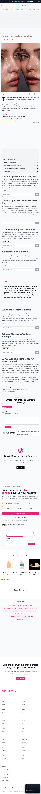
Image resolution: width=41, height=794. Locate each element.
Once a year (13, 118)
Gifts (34, 9)
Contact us (4, 757)
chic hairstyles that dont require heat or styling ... (20, 607)
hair (3, 31)
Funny (23, 708)
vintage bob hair (27, 596)
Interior (6, 9)
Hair (23, 713)
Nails (3, 729)
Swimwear (24, 740)
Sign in (26, 520)
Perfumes (24, 732)
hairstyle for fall (20, 609)
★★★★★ (37, 31)
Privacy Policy (5, 767)
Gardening (24, 710)
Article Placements (6, 759)
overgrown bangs (20, 601)
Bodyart (23, 694)
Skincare (3, 738)
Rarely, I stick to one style (22, 118)
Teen (3, 743)
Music (23, 727)
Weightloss (4, 748)
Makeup (3, 724)
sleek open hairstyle (20, 604)
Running (3, 735)
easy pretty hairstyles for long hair (28, 598)
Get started (31, 544)
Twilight (3, 746)
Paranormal (24, 729)
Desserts (23, 700)
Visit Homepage (20, 668)
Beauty (3, 694)
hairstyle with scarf (31, 601)
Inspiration (17, 9)
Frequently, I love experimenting (9, 121)
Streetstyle (4, 740)
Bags (3, 691)
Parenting (4, 732)
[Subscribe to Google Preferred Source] (9, 433)
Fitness (37, 9)
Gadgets (3, 710)
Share (36, 94)
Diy (22, 702)
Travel (23, 743)
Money (23, 724)
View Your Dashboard (20, 517)
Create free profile (20, 513)
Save (30, 94)
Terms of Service (5, 770)
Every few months (6, 118)
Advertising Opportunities (7, 762)
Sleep (23, 738)
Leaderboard (8, 544)
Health (3, 716)
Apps (23, 689)
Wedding (11, 9)
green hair (7, 290)
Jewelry (23, 719)
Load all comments (6, 407)
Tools (23, 748)
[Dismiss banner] (38, 431)
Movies (3, 727)
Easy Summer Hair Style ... (10, 598)
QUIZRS (38, 122)
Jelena (4, 94)
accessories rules (9, 601)
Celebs (23, 697)
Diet (26, 9)
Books (3, 697)
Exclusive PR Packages (6, 765)
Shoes (30, 9)
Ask (37, 194)
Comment (8, 426)
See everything (5, 569)
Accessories (4, 689)
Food (3, 9)
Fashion (3, 705)
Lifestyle (3, 721)
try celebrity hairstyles (15, 596)
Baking (23, 691)
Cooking (22, 9)
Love (23, 721)
